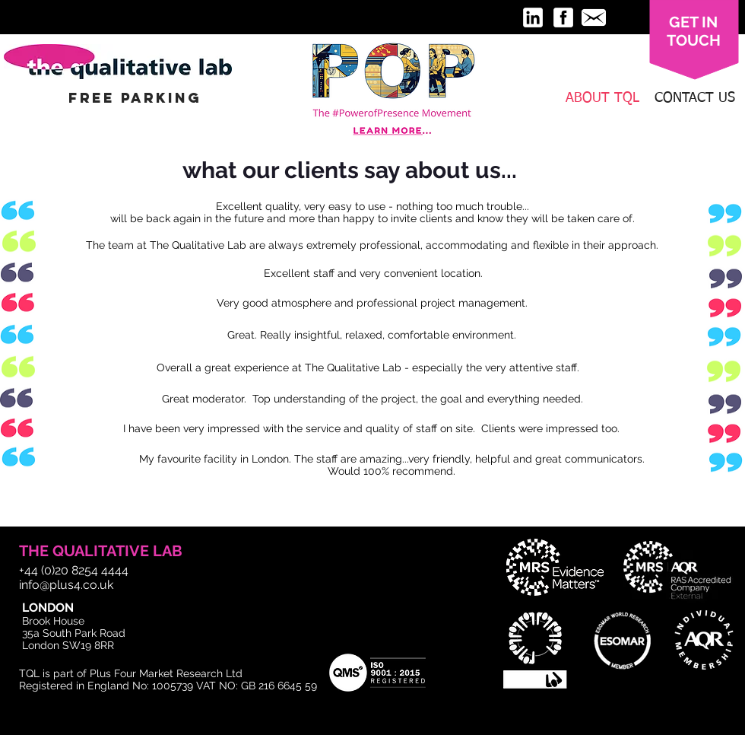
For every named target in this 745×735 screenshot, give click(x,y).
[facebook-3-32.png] (563, 17)
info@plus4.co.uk (66, 585)
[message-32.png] (594, 17)
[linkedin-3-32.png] (533, 17)
